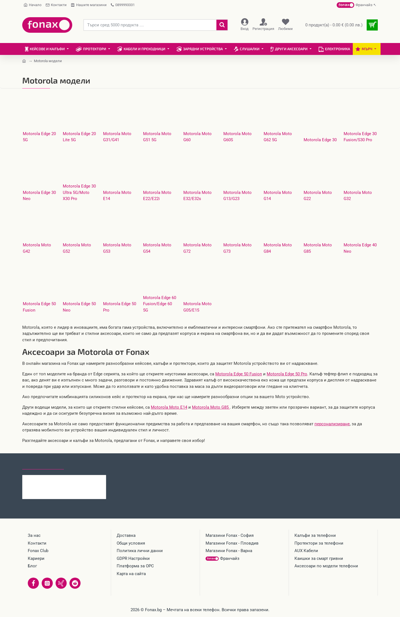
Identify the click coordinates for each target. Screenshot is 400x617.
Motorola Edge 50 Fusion (39, 307)
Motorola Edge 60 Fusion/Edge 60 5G (159, 304)
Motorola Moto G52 (77, 248)
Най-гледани (84, 464)
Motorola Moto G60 (197, 137)
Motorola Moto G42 (37, 248)
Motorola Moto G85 (318, 248)
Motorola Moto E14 (117, 195)
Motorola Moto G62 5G (278, 137)
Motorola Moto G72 (197, 248)
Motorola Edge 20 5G (39, 137)
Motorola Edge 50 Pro (119, 307)
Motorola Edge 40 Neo (360, 248)
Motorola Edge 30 (320, 139)
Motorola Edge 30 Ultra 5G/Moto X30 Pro (79, 192)
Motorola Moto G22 (318, 195)
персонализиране (332, 423)
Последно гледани (43, 464)
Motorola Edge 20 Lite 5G (79, 137)
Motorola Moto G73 (237, 248)
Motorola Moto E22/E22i (157, 195)
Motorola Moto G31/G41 (117, 137)
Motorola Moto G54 (157, 248)
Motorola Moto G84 (278, 248)
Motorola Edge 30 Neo (39, 195)
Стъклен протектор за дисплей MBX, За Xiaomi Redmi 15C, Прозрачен (75, 479)
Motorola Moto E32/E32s (197, 195)
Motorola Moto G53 (117, 248)
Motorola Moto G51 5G (157, 137)
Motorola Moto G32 (358, 195)
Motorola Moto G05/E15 (197, 307)
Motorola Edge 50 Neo (79, 307)
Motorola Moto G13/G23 (237, 195)
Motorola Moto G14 (278, 195)
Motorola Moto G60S (237, 137)
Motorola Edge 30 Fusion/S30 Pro (360, 137)
